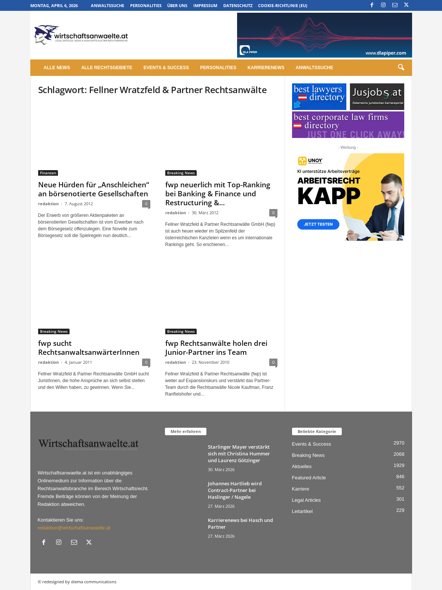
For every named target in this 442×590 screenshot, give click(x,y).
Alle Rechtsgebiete (106, 67)
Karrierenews (266, 67)
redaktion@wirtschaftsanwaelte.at (74, 528)
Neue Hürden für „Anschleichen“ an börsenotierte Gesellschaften (93, 189)
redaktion (48, 203)
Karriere (300, 489)
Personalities (146, 5)
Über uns (177, 5)
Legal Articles (306, 500)
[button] (401, 67)
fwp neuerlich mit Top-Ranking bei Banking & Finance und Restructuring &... (217, 194)
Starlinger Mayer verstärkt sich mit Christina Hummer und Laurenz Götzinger (239, 453)
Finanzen (48, 172)
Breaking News (181, 172)
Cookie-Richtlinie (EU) (282, 5)
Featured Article (309, 477)
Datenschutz (237, 5)
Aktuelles (302, 466)
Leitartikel (302, 511)
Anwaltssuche (107, 5)
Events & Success (166, 67)
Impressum (205, 5)
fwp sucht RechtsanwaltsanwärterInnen (88, 347)
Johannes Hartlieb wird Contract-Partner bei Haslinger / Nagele (235, 490)
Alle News (57, 67)
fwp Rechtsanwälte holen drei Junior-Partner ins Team (216, 347)
